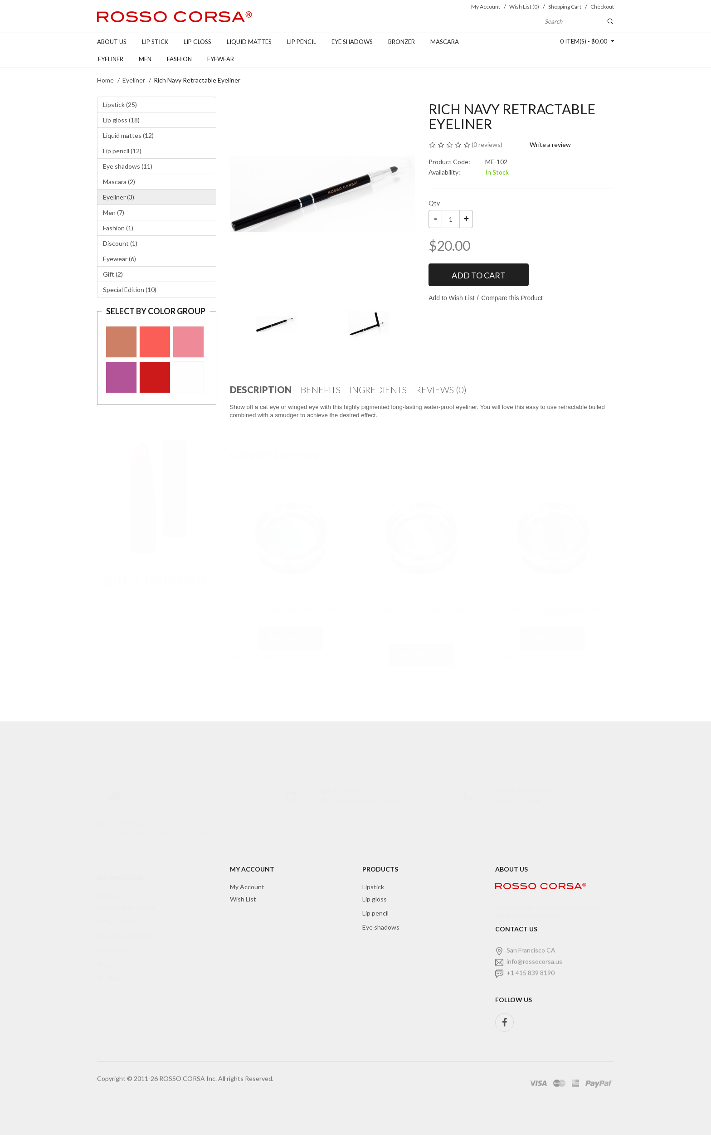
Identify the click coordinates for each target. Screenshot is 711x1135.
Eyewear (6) (119, 259)
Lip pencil (301, 41)
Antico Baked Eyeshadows (553, 601)
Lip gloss (197, 41)
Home (105, 80)
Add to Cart (479, 275)
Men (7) (113, 212)
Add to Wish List (451, 298)
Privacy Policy (116, 913)
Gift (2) (113, 274)
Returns (108, 955)
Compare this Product (511, 298)
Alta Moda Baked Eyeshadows (290, 601)
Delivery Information (126, 899)
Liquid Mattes (249, 41)
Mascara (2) (119, 181)
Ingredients (378, 389)
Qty (434, 203)
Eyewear (220, 59)
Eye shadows (352, 41)
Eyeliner (110, 59)
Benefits (321, 389)
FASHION (179, 59)
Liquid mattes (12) (128, 135)
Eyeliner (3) (118, 197)
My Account (247, 887)
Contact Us (113, 941)
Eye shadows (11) (127, 166)
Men (145, 59)
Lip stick (155, 41)
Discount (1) (120, 243)
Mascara (444, 41)
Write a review (550, 144)
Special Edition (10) (129, 289)
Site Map (109, 969)
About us (112, 41)
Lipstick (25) (120, 104)
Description (261, 389)
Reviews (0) (441, 389)
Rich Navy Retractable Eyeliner (197, 80)
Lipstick (373, 887)
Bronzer (401, 41)
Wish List (243, 899)
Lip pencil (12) (122, 151)
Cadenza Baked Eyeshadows (422, 601)
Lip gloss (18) (121, 120)
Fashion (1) (118, 228)
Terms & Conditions (125, 927)
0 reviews (487, 144)
